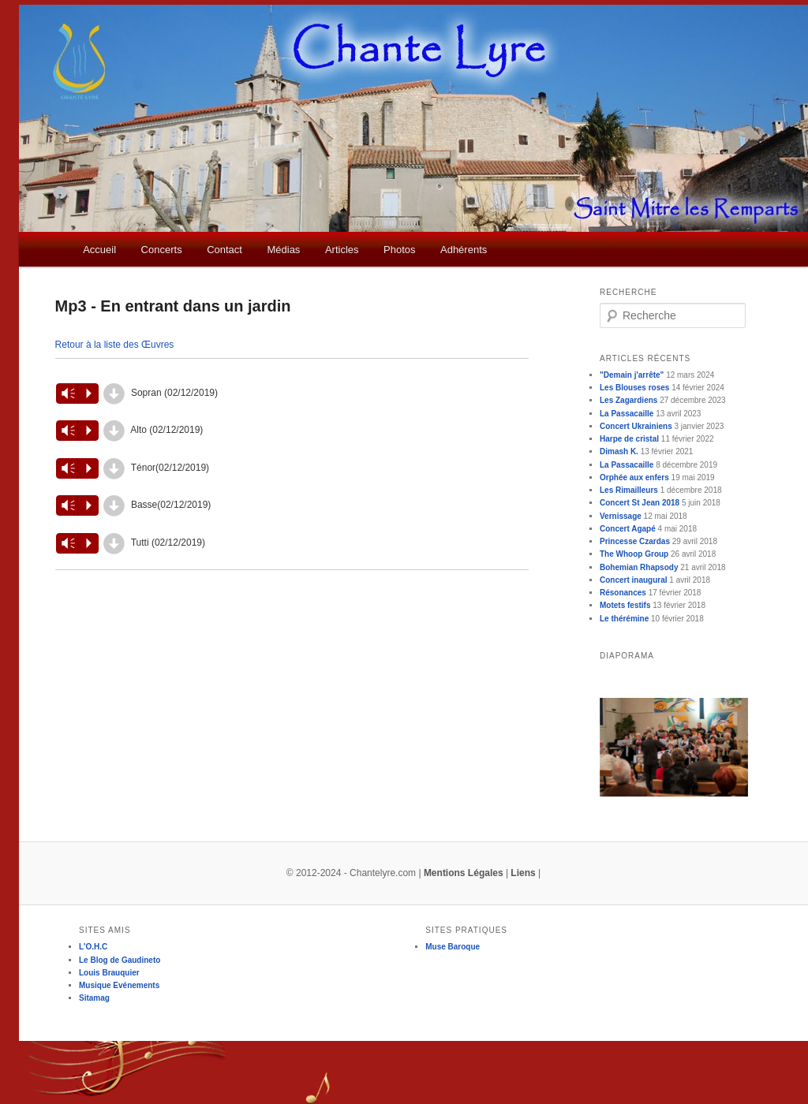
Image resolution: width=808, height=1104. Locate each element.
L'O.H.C (93, 946)
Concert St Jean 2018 (639, 502)
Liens (523, 872)
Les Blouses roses (634, 387)
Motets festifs (625, 605)
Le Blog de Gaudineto (119, 960)
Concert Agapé (628, 528)
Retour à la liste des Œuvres (114, 344)
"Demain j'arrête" (632, 375)
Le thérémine (624, 618)
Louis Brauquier (109, 972)
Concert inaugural (634, 580)
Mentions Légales (463, 872)
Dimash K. (619, 451)
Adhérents (463, 249)
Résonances (623, 592)
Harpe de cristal (629, 439)
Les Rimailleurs (629, 490)
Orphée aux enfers (634, 477)
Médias (283, 249)
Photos (399, 249)
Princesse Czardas (635, 541)
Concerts (161, 249)
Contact (224, 249)
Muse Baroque (452, 946)
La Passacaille (626, 413)
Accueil (99, 249)
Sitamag (94, 998)
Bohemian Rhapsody (639, 567)
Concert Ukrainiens (636, 426)
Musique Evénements (119, 985)
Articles (342, 249)
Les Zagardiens (628, 400)
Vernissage (621, 516)
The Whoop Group (634, 554)
